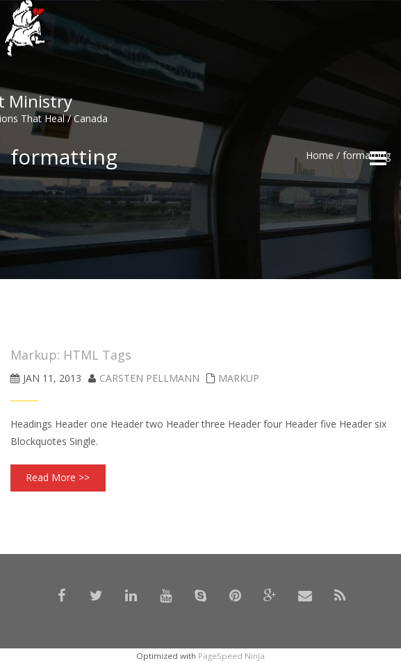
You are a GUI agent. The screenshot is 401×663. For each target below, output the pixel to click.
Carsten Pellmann (149, 378)
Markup (238, 378)
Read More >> (58, 477)
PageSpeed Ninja (231, 656)
